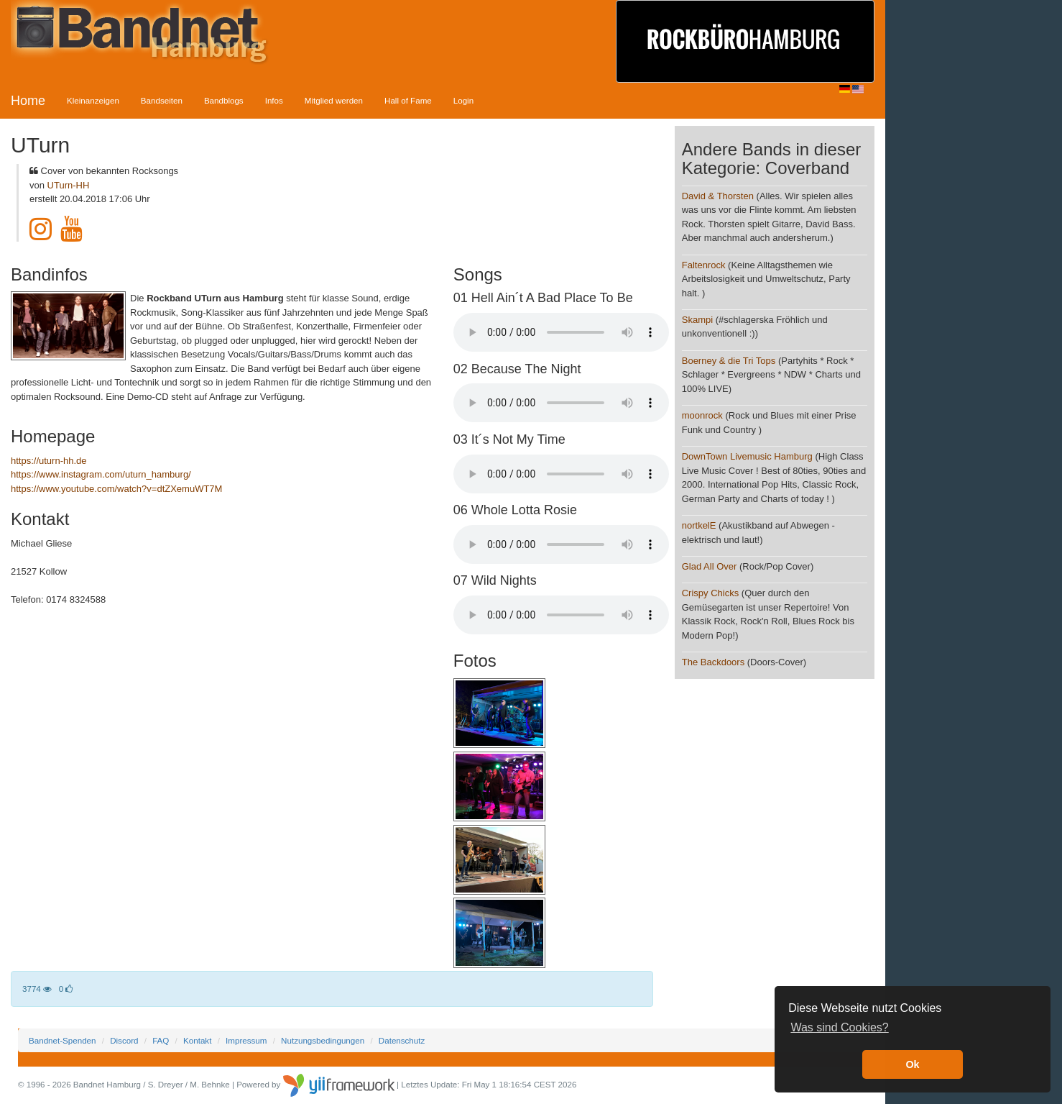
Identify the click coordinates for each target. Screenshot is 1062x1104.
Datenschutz (402, 1040)
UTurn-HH (68, 185)
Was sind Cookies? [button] (839, 1027)
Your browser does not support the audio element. (561, 332)
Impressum (246, 1040)
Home (28, 100)
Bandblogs (224, 100)
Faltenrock (704, 265)
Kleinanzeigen (93, 100)
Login (463, 100)
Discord (124, 1040)
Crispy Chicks (712, 593)
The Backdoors (713, 662)
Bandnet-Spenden (62, 1040)
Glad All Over (709, 566)
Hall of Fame (408, 100)
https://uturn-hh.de (49, 460)
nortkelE (699, 525)
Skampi (697, 319)
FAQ (160, 1040)
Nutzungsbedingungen (322, 1040)
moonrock (702, 415)
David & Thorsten (718, 196)
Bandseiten (162, 100)
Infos (274, 100)
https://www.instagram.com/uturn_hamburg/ (101, 474)
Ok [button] (912, 1064)
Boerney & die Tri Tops (729, 360)
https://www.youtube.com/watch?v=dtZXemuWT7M (116, 488)
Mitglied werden (334, 100)
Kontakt (197, 1040)
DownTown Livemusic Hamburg (747, 456)
